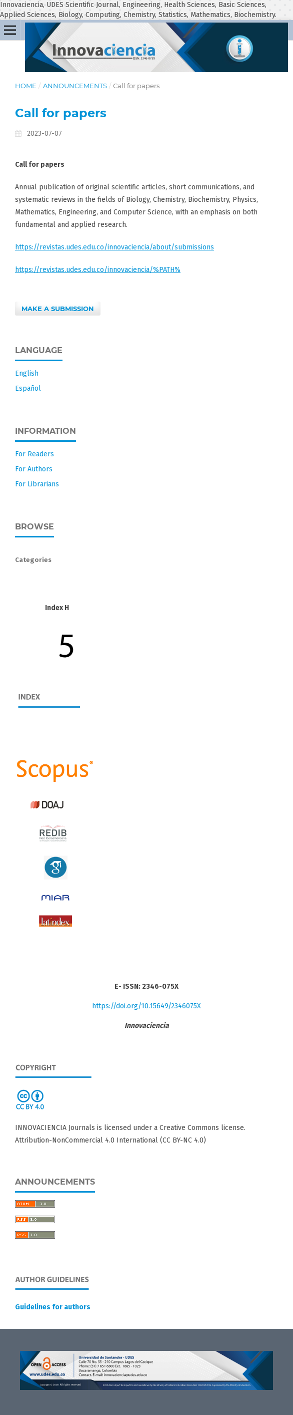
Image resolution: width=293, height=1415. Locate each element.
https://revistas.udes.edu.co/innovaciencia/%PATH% (97, 269)
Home (25, 86)
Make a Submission (58, 309)
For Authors (33, 469)
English (26, 373)
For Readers (34, 454)
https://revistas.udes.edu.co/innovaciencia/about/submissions (114, 247)
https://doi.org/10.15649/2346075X (146, 1006)
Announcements (75, 86)
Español (28, 388)
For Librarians (37, 484)
